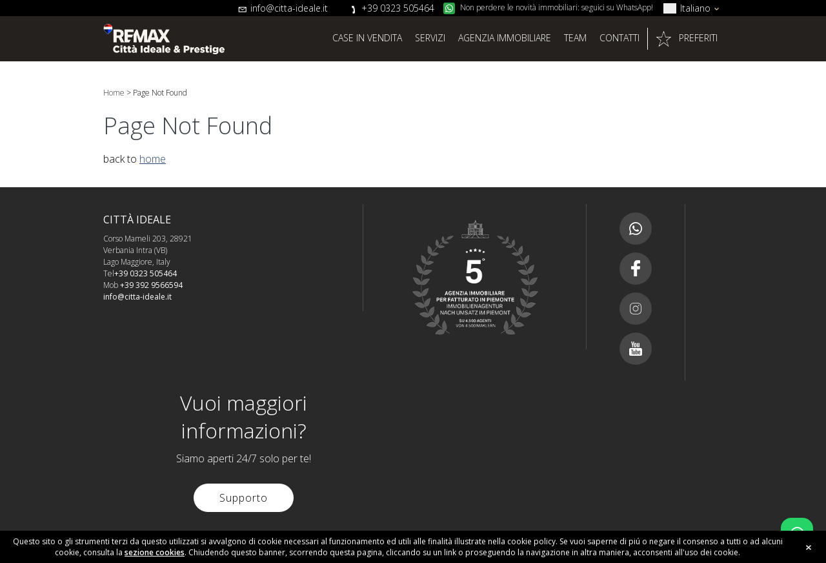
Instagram (636, 308)
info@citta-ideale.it (289, 8)
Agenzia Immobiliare (504, 38)
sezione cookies (155, 552)
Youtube (636, 349)
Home (114, 92)
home (152, 159)
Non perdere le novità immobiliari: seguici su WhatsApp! (556, 7)
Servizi (430, 38)
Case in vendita (367, 38)
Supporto (243, 498)
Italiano (695, 8)
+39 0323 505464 (397, 8)
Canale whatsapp (636, 228)
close (808, 547)
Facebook (636, 268)
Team (575, 38)
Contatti (619, 38)
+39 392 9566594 (151, 285)
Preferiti (698, 38)
